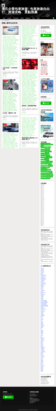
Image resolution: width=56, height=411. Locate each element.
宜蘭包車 (4, 94)
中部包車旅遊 (26, 74)
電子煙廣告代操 (43, 294)
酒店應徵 (42, 331)
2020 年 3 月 (42, 205)
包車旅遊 (35, 78)
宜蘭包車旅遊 (15, 94)
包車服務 (4, 18)
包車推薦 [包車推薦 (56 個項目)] (42, 149)
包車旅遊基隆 (8, 47)
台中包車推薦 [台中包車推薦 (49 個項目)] (43, 157)
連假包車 (12, 109)
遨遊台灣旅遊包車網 (5, 111)
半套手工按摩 (42, 356)
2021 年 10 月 (42, 192)
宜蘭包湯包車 (14, 93)
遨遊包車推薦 (4, 110)
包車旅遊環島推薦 (8, 48)
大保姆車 (33, 135)
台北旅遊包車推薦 (10, 60)
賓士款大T (30, 136)
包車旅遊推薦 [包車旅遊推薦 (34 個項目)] (42, 151)
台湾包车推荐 (23, 44)
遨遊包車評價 (15, 110)
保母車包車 (34, 75)
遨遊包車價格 (15, 109)
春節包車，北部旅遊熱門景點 (29, 105)
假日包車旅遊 (23, 76)
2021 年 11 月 (42, 191)
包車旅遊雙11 (4, 49)
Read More (4, 75)
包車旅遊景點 (11, 47)
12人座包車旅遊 (34, 117)
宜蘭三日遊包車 (11, 92)
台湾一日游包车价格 (28, 129)
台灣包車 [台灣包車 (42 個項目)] (46, 163)
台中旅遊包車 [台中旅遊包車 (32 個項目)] (42, 159)
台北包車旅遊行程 (30, 37)
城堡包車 (4, 91)
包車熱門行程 (30, 127)
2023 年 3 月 (42, 184)
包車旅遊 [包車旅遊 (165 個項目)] (47, 149)
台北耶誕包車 (23, 43)
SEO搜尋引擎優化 (43, 292)
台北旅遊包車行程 (15, 60)
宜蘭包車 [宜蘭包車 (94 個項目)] (50, 165)
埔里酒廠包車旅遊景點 (24, 46)
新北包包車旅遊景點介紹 (25, 99)
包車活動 (31, 85)
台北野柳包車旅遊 (14, 61)
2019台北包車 (15, 135)
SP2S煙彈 (42, 281)
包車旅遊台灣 (23, 27)
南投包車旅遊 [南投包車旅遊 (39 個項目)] (42, 153)
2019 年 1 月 (42, 218)
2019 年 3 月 (42, 216)
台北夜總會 (42, 348)
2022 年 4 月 (42, 186)
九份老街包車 (11, 40)
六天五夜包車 (11, 144)
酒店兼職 (42, 286)
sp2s (41, 267)
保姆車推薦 (11, 142)
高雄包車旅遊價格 (15, 18)
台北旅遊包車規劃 (5, 61)
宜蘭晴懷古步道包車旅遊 (13, 100)
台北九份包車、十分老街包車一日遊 (10, 68)
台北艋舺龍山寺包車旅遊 (29, 43)
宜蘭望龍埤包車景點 (9, 101)
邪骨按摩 (42, 352)
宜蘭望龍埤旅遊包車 (14, 101)
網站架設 (42, 293)
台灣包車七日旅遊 (28, 44)
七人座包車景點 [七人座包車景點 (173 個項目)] (45, 144)
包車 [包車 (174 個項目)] (42, 147)
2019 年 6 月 (42, 213)
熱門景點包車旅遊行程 (5, 104)
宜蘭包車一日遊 (7, 94)
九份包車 (4, 39)
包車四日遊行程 (31, 78)
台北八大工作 (42, 289)
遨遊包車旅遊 (8, 110)
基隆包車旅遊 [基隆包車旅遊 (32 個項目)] (46, 165)
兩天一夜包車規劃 (15, 143)
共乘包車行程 (23, 77)
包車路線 (11, 51)
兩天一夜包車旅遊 (5, 143)
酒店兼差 (42, 330)
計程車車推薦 (8, 109)
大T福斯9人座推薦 (30, 135)
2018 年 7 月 (42, 224)
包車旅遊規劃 (9, 18)
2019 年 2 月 (42, 217)
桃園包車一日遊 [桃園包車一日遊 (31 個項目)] (42, 173)
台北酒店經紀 (42, 290)
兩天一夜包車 (15, 142)
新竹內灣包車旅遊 (34, 99)
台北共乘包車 (29, 35)
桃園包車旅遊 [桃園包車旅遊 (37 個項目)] (47, 173)
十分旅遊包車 (13, 56)
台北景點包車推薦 (24, 94)
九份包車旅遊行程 (5, 40)
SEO (41, 328)
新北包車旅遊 (30, 99)
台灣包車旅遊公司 (24, 45)
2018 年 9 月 (42, 222)
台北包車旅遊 (4, 59)
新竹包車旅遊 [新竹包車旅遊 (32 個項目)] (48, 171)
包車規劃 (8, 51)
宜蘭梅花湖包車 (29, 98)
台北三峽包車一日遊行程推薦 (45, 255)
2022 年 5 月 (42, 185)
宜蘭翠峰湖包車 (5, 102)
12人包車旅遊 (4, 36)
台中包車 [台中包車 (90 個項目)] (47, 153)
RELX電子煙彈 (43, 285)
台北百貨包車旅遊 (30, 95)
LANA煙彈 (42, 284)
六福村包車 (27, 76)
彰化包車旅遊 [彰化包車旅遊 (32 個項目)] (42, 171)
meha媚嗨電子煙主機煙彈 (44, 305)
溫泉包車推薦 (23, 104)
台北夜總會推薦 (43, 351)
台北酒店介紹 (42, 350)
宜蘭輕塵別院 (9, 103)
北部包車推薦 (27, 33)
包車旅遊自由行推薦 (24, 84)
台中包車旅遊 (42, 340)
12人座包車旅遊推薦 (11, 133)
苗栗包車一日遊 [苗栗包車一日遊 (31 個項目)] (42, 176)
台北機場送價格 (33, 94)
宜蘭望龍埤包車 (5, 101)
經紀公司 (42, 316)
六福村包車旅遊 (31, 76)
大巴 (33, 97)
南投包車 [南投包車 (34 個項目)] (46, 151)
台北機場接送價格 (29, 94)
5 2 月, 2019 (28, 107)
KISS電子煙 (42, 272)
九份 (11, 38)
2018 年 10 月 (42, 221)
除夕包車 (34, 104)
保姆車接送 (8, 142)
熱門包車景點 (13, 103)
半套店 (42, 358)
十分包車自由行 (9, 56)
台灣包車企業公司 (28, 96)
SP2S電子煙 (42, 271)
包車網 (3, 50)
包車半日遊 (27, 78)
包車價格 (36, 77)
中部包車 (23, 74)
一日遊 (11, 37)
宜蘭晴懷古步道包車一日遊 (6, 100)
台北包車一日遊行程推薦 (6, 58)
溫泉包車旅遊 (27, 104)
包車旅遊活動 (27, 27)
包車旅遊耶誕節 (24, 127)
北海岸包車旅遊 (24, 32)
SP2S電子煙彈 (43, 279)
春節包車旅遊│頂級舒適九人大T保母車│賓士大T (30, 138)
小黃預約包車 (33, 98)
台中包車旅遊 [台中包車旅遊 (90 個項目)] (49, 157)
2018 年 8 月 (42, 223)
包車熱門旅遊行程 (34, 85)
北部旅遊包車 (23, 129)
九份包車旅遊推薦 (16, 39)
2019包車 (10, 36)
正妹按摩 (42, 359)
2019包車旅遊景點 (15, 134)
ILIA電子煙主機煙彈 (43, 304)
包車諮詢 (38, 18)
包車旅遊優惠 (23, 26)
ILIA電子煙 (42, 269)
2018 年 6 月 (42, 225)
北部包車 (30, 86)
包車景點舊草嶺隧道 (33, 84)
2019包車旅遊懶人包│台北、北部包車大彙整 (29, 48)
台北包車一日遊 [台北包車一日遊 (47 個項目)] (43, 161)
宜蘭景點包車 (14, 99)
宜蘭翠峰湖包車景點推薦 (10, 102)
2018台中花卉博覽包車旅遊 (6, 134)
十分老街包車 (4, 57)
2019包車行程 (8, 135)
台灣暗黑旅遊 (42, 314)
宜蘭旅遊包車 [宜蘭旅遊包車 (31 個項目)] (49, 169)
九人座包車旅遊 (33, 74)
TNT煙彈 (42, 297)
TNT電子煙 (42, 296)
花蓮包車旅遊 (42, 338)
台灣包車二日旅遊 (32, 44)
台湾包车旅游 (32, 130)
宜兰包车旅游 (7, 91)
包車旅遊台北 (4, 47)
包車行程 (13, 50)
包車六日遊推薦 (24, 78)
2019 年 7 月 (42, 212)
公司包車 (4, 144)
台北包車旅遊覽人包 (30, 38)
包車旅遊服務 (15, 47)
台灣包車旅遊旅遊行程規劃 (25, 97)
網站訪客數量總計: (43, 383)
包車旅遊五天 (23, 25)
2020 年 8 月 (42, 201)
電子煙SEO (42, 295)
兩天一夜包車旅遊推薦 (10, 143)
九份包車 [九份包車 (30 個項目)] (52, 144)
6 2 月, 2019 (9, 70)
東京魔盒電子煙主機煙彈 (44, 306)
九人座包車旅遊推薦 (32, 120)
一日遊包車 (13, 37)
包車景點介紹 (29, 84)
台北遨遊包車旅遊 (9, 61)
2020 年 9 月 (42, 200)
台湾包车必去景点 (34, 43)
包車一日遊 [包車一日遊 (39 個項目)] (45, 147)
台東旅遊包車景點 (35, 95)
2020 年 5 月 (42, 204)
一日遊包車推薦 (5, 38)
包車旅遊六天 (14, 46)
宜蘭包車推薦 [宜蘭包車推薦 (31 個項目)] (48, 167)
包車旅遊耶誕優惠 (13, 48)
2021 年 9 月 (42, 193)
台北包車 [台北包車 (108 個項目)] (46, 159)
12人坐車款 (7, 36)
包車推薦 (42, 318)
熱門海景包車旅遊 (11, 104)
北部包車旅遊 (31, 33)
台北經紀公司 (42, 365)
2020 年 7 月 (42, 202)
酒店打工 (42, 363)
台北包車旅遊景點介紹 (24, 37)
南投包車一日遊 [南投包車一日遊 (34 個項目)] (50, 151)
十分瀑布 (17, 56)
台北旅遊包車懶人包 (5, 60)
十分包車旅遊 (27, 87)
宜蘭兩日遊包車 (11, 93)
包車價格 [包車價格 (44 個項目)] (49, 147)
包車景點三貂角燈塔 (11, 49)
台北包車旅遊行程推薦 (24, 38)
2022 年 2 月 (42, 188)
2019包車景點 (4, 135)
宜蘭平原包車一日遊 (5, 99)
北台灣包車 (14, 51)
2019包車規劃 (11, 135)
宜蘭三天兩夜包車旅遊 (5, 92)
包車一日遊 (10, 41)
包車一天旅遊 (7, 41)
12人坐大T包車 (27, 117)
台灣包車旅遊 (32, 96)
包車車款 (42, 321)
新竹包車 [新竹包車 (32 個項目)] (45, 171)
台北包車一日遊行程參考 (32, 89)
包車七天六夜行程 (32, 77)
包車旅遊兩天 (11, 46)
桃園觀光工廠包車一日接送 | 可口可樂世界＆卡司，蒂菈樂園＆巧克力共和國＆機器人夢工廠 (47, 232)
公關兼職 (42, 333)
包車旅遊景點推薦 (32, 125)
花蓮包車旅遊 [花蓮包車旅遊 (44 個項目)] (48, 174)
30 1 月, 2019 (28, 140)
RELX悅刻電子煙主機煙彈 (44, 302)
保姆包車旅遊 (13, 141)
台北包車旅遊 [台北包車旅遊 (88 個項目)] (49, 161)
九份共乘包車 (14, 38)
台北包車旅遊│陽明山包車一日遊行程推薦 (47, 261)
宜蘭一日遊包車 (11, 91)
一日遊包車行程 (9, 38)
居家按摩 (42, 367)
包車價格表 (22, 18)
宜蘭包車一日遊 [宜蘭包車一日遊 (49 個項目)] (43, 167)
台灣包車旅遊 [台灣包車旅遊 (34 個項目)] (49, 163)
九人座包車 (29, 74)
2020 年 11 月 (42, 198)
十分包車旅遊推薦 (5, 56)
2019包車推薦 (4, 37)
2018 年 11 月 (42, 220)
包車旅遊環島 (4, 48)
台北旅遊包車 (11, 59)
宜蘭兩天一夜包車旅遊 (5, 93)
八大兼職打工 (42, 268)
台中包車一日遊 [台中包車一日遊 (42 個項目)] (43, 155)
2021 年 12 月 (42, 190)
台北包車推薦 (15, 58)
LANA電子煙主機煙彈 (44, 301)
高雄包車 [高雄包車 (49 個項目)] (51, 176)
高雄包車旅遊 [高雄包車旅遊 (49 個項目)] (48, 178)
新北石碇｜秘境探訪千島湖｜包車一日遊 (46, 238)
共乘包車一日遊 (35, 76)
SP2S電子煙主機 (43, 282)
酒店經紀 (42, 288)
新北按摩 (42, 366)
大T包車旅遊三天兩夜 (24, 135)
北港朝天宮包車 (28, 32)
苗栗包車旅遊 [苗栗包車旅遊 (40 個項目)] (47, 176)
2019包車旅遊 (8, 37)
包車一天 (4, 41)
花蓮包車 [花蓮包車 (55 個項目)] (50, 173)
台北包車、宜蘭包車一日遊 (9, 113)
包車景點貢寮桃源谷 (24, 85)
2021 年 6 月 (42, 195)
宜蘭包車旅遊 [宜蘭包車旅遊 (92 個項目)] (44, 169)
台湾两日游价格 (24, 96)
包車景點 (7, 49)
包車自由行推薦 (10, 50)
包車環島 (33, 127)
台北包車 (12, 57)
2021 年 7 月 (42, 194)
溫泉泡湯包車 (31, 104)
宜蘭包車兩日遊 (11, 94)
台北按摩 (42, 357)
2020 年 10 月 (42, 199)
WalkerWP (36, 409)
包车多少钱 (23, 128)
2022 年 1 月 (42, 189)
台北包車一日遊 (26, 89)
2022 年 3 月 (42, 187)
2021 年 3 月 (42, 197)
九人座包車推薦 (24, 120)
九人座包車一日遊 (35, 119)
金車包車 (9, 111)
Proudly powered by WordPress (23, 409)
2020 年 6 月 (42, 203)
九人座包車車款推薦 (5, 140)
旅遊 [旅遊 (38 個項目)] (51, 171)
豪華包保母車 (27, 136)
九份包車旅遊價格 (11, 39)
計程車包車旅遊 (5, 109)
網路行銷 (42, 291)
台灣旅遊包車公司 (5, 66)
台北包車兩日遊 (11, 58)
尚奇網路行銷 (42, 315)
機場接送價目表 (28, 18)
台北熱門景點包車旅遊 (24, 95)
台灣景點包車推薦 (29, 45)
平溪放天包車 (9, 66)
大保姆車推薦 (30, 97)
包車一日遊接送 (16, 145)
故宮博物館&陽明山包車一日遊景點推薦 (46, 256)
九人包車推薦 (27, 119)
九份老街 (8, 40)
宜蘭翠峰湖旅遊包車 (5, 103)
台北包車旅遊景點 (31, 36)
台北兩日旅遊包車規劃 (24, 35)
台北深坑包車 (33, 42)
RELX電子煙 (42, 270)
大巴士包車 (35, 97)
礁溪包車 (14, 104)
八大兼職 (42, 287)
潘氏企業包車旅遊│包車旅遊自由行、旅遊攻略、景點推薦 (26, 10)
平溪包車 (36, 98)
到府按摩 (42, 368)
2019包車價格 (13, 36)
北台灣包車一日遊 (27, 128)
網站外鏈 (42, 337)
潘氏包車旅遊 (5, 70)
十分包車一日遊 (35, 33)
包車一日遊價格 (14, 41)
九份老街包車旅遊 (16, 40)
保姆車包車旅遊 (5, 142)
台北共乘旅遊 (33, 35)
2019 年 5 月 (42, 214)
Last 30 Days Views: (44, 381)
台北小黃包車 (8, 59)
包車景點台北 (16, 49)
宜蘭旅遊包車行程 (10, 99)
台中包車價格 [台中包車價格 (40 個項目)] (48, 155)
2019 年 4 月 (42, 215)
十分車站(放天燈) (8, 57)
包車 (14, 144)
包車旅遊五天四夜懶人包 (6, 46)
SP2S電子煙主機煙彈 (44, 303)
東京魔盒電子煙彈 (43, 283)
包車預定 (33, 18)
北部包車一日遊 (24, 33)
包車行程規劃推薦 (5, 51)
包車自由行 (6, 50)
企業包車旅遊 (9, 141)
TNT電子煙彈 (42, 325)
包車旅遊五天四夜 (28, 25)
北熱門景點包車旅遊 (32, 32)
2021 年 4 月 (42, 196)
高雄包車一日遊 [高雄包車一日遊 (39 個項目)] (43, 178)
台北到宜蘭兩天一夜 (32, 88)
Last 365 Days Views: (44, 382)
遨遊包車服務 (11, 110)
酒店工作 (42, 354)
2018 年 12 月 (42, 219)
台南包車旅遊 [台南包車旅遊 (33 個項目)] (42, 163)
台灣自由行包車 (33, 45)
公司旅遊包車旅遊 (7, 144)
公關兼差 (42, 332)
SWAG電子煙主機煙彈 (44, 300)
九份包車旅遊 (7, 39)
